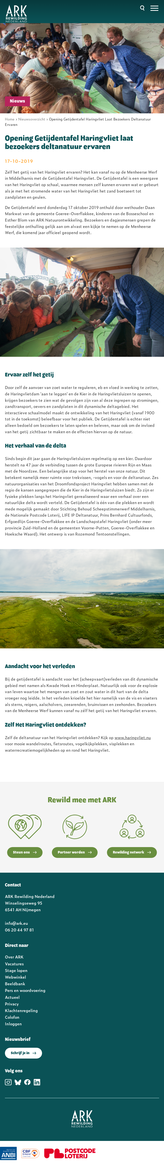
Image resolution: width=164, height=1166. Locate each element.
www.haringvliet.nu (133, 737)
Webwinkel (15, 977)
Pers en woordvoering (25, 990)
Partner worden (75, 852)
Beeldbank (15, 984)
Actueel (12, 997)
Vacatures (14, 964)
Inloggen (13, 1024)
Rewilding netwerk (132, 852)
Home (10, 118)
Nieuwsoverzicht (31, 118)
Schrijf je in (23, 1053)
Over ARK (14, 957)
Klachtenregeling (21, 1010)
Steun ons (25, 852)
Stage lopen (16, 970)
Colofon (12, 1017)
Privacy (12, 1004)
